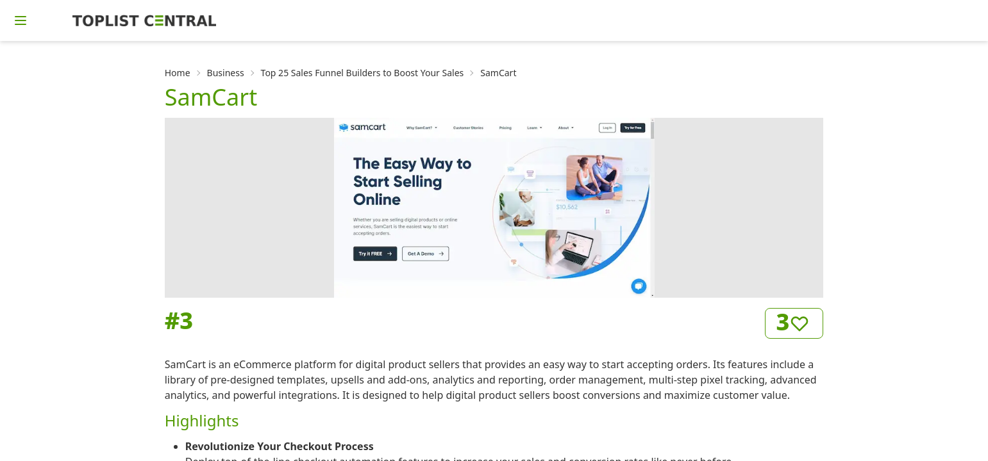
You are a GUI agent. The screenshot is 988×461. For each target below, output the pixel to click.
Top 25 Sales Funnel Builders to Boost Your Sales (362, 73)
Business (225, 73)
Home (177, 73)
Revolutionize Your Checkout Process (279, 446)
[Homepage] (144, 20)
